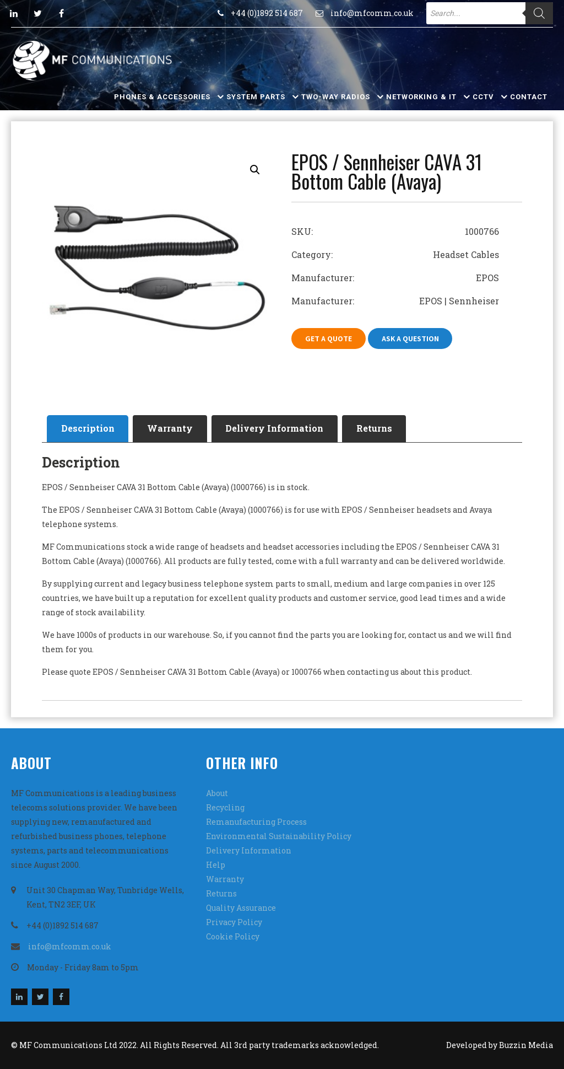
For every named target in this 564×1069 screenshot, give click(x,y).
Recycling (225, 807)
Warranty (170, 428)
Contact (528, 97)
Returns (375, 428)
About (217, 793)
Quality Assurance (241, 908)
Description (88, 428)
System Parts (255, 97)
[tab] (88, 429)
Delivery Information (275, 428)
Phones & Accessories (162, 97)
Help (215, 865)
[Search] (539, 13)
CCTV (483, 97)
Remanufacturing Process (256, 821)
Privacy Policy (234, 922)
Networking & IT (421, 97)
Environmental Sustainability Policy (278, 836)
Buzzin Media (526, 1045)
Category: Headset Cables (395, 254)
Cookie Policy (232, 936)
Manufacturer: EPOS (395, 277)
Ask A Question (410, 338)
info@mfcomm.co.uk (372, 13)
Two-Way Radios (335, 97)
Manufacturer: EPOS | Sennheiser (395, 301)
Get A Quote (328, 338)
